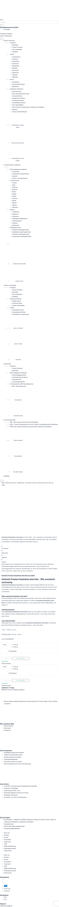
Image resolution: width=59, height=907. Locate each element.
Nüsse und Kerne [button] (9, 40)
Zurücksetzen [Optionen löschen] (13, 606)
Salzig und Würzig (15, 299)
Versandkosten (9, 593)
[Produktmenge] (6, 613)
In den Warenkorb (20, 613)
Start (3, 483)
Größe (4, 599)
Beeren (12, 209)
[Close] (1, 481)
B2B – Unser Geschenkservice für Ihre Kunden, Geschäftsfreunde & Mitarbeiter (34, 424)
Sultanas (14, 223)
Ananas (14, 183)
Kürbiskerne (15, 82)
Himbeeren (15, 216)
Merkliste (6, 476)
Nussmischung (16, 91)
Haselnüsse (15, 61)
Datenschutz (8, 850)
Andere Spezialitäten (18, 305)
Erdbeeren (15, 214)
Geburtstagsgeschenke (19, 375)
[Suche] (1, 25)
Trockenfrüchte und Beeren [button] (12, 165)
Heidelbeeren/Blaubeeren (20, 218)
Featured (13, 43)
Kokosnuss (15, 63)
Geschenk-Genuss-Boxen (20, 377)
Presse (6, 837)
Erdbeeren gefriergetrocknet (20, 230)
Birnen (14, 191)
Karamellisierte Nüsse (18, 102)
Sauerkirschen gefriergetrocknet (21, 236)
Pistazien (15, 75)
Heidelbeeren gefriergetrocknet (21, 232)
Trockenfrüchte (14, 180)
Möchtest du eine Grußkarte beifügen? (13, 644)
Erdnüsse (15, 59)
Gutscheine (7, 839)
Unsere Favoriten (17, 47)
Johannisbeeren (17, 221)
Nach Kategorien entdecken (18, 169)
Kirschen (14, 198)
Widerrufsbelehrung (10, 846)
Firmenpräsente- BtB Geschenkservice (21, 384)
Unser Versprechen (6, 750)
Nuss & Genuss (15, 579)
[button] (5, 615)
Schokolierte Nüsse (18, 100)
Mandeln (14, 68)
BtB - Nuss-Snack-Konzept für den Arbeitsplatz (24, 422)
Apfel (13, 185)
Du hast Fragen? (5, 817)
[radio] (34, 599)
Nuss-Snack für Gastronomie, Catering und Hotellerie (28, 107)
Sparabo (14, 109)
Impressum (7, 842)
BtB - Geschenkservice (19, 386)
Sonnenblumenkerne (18, 84)
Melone (14, 203)
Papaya (14, 205)
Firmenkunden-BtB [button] (9, 420)
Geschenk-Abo (16, 379)
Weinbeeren (15, 225)
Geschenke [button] (7, 364)
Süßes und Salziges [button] (10, 285)
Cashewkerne (16, 57)
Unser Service (4, 784)
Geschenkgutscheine (18, 382)
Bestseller (15, 45)
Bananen (15, 189)
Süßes (12, 307)
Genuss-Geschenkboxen (19, 111)
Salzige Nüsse (16, 301)
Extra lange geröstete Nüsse (20, 94)
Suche (1, 19)
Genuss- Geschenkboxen (19, 178)
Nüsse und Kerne (11, 483)
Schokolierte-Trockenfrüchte (20, 174)
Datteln (14, 194)
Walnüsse (15, 77)
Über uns (7, 833)
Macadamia (15, 66)
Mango (14, 200)
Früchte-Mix (15, 171)
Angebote (15, 51)
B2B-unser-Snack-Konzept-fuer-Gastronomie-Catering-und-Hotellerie (31, 426)
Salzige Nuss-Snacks (18, 98)
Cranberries (15, 212)
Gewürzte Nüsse (17, 96)
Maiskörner (15, 86)
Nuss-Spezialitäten (17, 105)
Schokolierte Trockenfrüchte (20, 314)
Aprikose (14, 187)
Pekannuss (15, 72)
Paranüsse (15, 70)
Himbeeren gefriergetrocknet (20, 234)
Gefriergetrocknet (15, 227)
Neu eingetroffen (17, 49)
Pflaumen (15, 207)
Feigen (14, 196)
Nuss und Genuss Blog (7, 724)
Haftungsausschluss (10, 848)
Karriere (6, 835)
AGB (5, 844)
